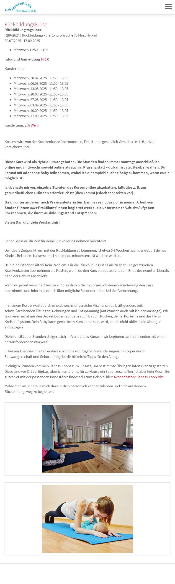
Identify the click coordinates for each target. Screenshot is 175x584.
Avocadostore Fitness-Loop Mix (138, 376)
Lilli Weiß (32, 125)
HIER (45, 59)
